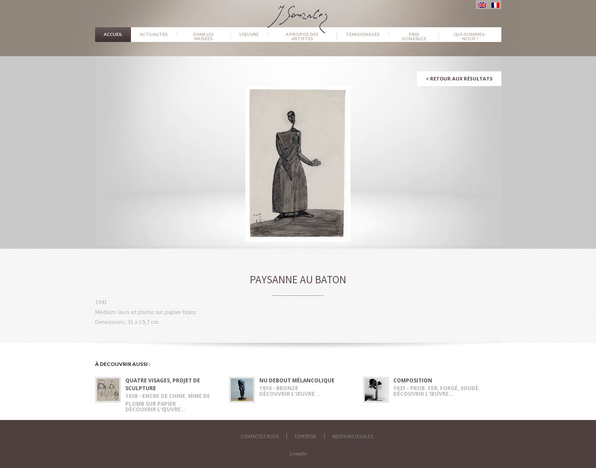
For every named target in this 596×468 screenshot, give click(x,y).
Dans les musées (203, 36)
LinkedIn (298, 454)
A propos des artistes (302, 36)
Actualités (154, 34)
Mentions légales (352, 436)
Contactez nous (260, 436)
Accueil (113, 34)
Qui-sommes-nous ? (470, 36)
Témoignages (363, 34)
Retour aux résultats (459, 78)
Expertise (305, 436)
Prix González (414, 36)
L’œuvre (249, 34)
